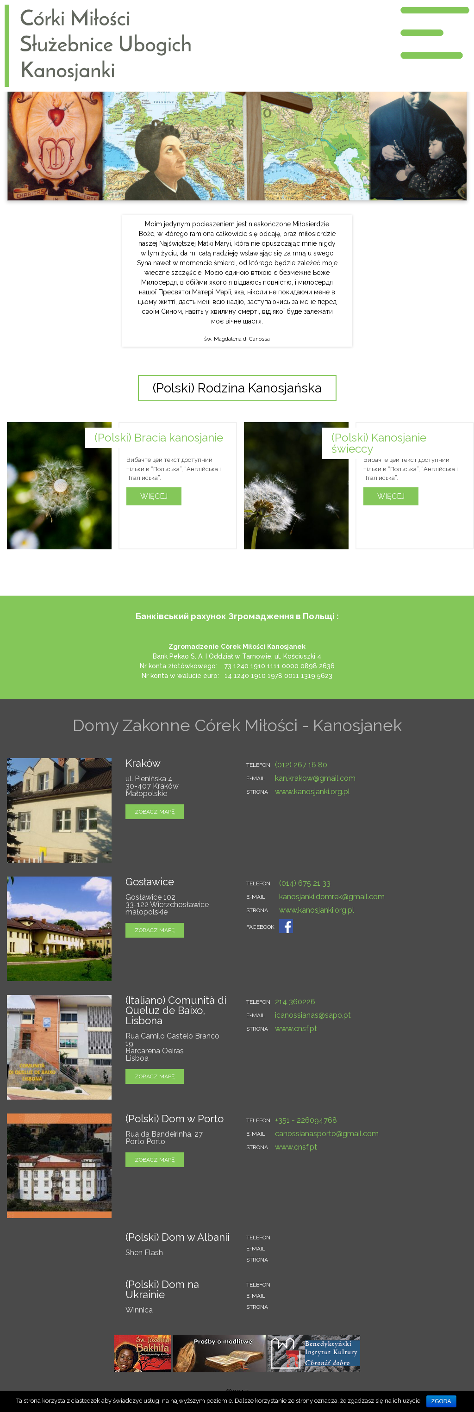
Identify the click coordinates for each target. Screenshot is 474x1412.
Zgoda (441, 1401)
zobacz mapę (155, 812)
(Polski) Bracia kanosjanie (158, 437)
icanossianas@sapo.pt (313, 1015)
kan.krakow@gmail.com (315, 778)
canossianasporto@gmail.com (327, 1133)
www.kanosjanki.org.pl (312, 791)
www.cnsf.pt (296, 1028)
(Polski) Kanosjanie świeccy (378, 443)
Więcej (154, 496)
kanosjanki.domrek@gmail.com (332, 896)
